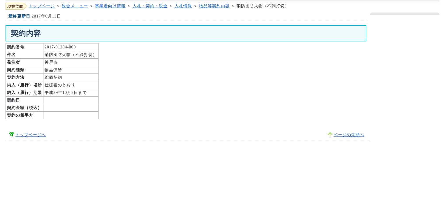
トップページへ (30, 135)
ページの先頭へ (349, 135)
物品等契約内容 (214, 6)
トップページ (42, 6)
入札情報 (183, 6)
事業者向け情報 (110, 6)
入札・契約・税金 (150, 6)
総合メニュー (75, 6)
